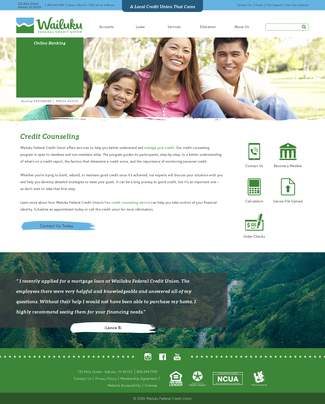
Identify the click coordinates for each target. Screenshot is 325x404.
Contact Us (244, 5)
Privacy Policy (106, 378)
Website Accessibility (124, 385)
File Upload (274, 5)
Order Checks (254, 226)
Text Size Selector (297, 5)
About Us (241, 26)
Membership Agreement (138, 378)
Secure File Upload (288, 190)
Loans (140, 26)
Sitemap (151, 385)
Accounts (106, 26)
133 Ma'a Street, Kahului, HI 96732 (29, 5)
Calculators (254, 190)
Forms (259, 5)
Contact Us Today (56, 225)
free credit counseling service (127, 202)
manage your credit (159, 147)
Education (208, 26)
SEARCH (302, 26)
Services (174, 26)
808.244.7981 (55, 5)
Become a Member (288, 155)
